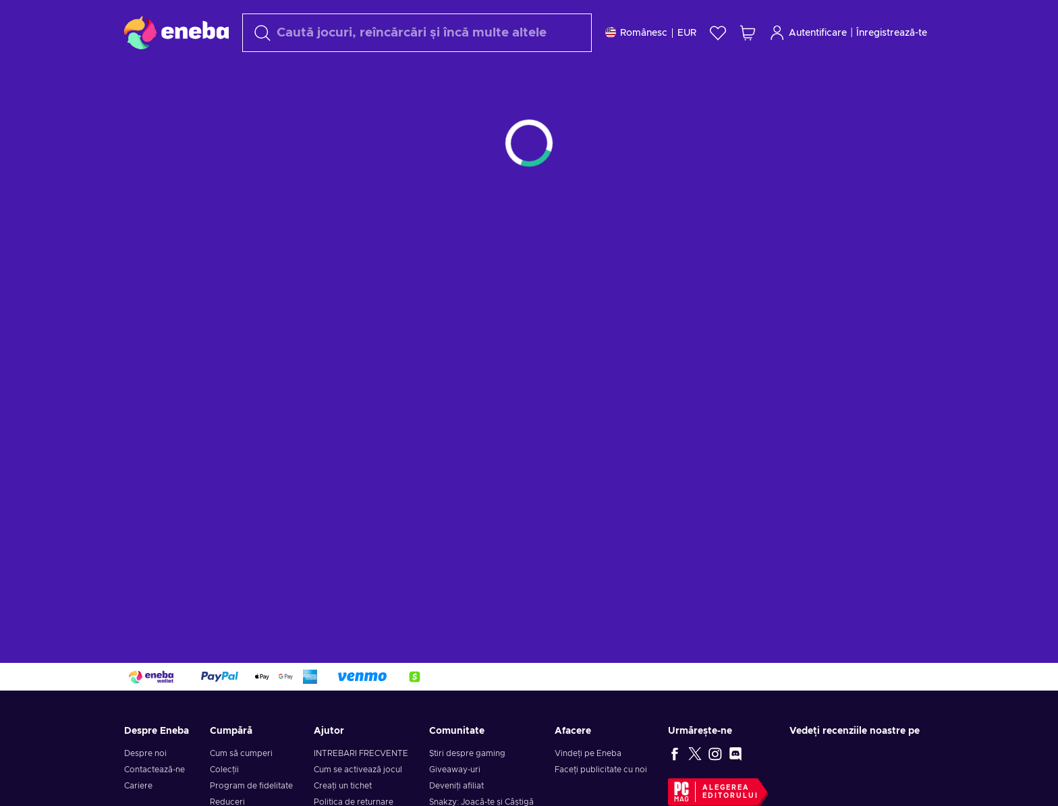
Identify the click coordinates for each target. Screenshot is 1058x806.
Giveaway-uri (454, 769)
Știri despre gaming (467, 753)
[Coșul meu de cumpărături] (747, 33)
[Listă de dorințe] (718, 33)
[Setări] (650, 33)
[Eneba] (176, 32)
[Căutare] (417, 32)
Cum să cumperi (241, 753)
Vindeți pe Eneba (588, 753)
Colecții (224, 769)
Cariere (138, 786)
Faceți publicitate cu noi (601, 769)
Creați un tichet (343, 786)
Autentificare (808, 32)
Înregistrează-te (891, 33)
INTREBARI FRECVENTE (361, 753)
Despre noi (145, 753)
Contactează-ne (154, 769)
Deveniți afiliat (456, 786)
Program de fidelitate (251, 786)
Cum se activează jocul (358, 769)
